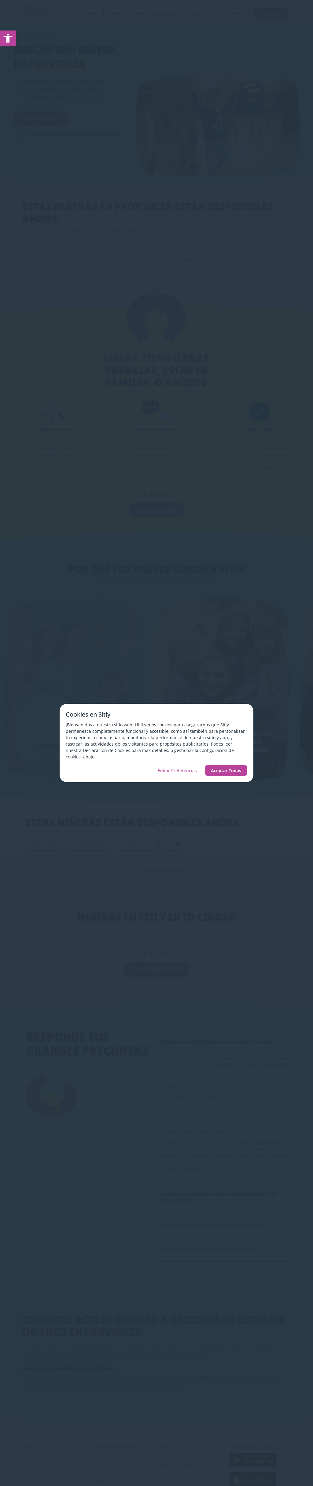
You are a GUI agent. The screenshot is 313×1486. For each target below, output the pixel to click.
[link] (8, 38)
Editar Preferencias (177, 770)
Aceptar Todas (226, 770)
